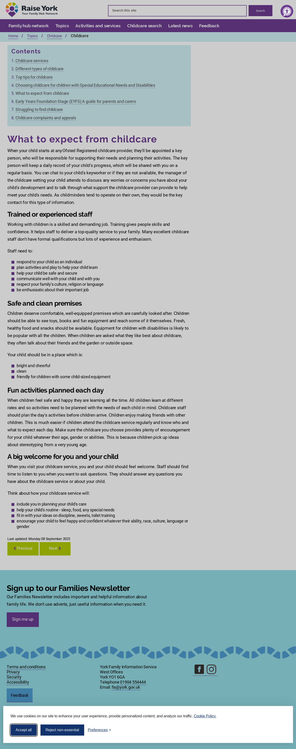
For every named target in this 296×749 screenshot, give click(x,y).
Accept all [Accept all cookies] (24, 730)
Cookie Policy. (205, 716)
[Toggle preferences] (99, 730)
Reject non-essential (62, 730)
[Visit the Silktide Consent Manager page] (283, 730)
